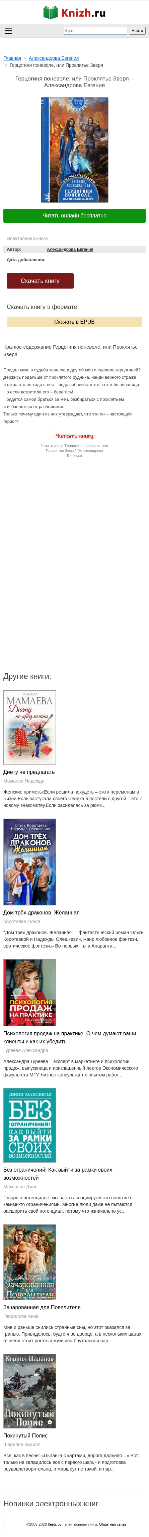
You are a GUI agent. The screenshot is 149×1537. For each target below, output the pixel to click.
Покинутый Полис (25, 1435)
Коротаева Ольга (22, 921)
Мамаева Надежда (24, 781)
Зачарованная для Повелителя (42, 1307)
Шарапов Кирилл (22, 1444)
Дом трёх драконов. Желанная (41, 912)
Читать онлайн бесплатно (74, 215)
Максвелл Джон (20, 1186)
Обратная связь (112, 1524)
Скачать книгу (40, 281)
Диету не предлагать (29, 772)
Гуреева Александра (25, 1050)
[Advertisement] (74, 523)
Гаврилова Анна (21, 1316)
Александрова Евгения (70, 249)
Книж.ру (55, 1524)
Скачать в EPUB (74, 322)
